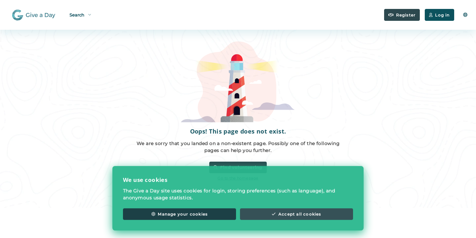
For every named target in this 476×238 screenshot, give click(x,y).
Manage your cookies (179, 219)
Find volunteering (238, 167)
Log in (439, 15)
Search (80, 14)
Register (402, 15)
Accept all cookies (296, 219)
